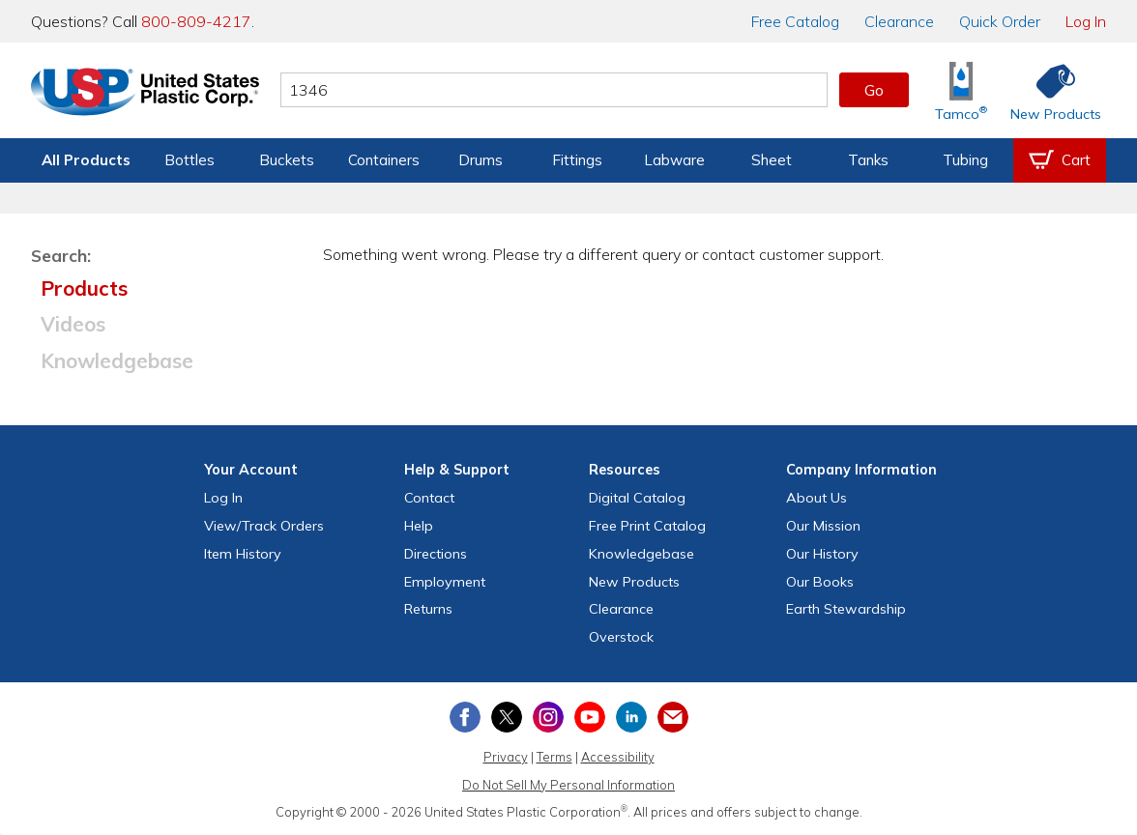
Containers (384, 160)
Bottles (189, 160)
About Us (816, 497)
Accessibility (618, 756)
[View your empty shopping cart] (1059, 160)
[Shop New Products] (1049, 90)
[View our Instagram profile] (548, 717)
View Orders (264, 525)
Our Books (820, 581)
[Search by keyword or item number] (554, 89)
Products (84, 288)
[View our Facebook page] (465, 717)
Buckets (286, 160)
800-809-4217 (196, 21)
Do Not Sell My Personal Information (568, 784)
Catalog (795, 21)
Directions (435, 553)
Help (418, 525)
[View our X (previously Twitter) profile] (506, 717)
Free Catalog (647, 525)
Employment (444, 581)
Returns (428, 609)
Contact (429, 497)
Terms (554, 756)
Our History (822, 553)
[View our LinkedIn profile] (631, 717)
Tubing (965, 160)
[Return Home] (145, 94)
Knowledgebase (117, 360)
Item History (242, 553)
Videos (73, 323)
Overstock (621, 637)
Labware (674, 160)
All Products (86, 160)
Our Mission (823, 525)
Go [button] (874, 90)
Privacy (505, 756)
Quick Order (999, 21)
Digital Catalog (637, 497)
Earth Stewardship (846, 609)
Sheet (771, 160)
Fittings (577, 160)
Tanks (868, 160)
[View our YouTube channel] (589, 717)
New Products (634, 581)
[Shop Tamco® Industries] (961, 90)
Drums (480, 160)
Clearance (899, 21)
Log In (1085, 21)
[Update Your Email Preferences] (673, 717)
